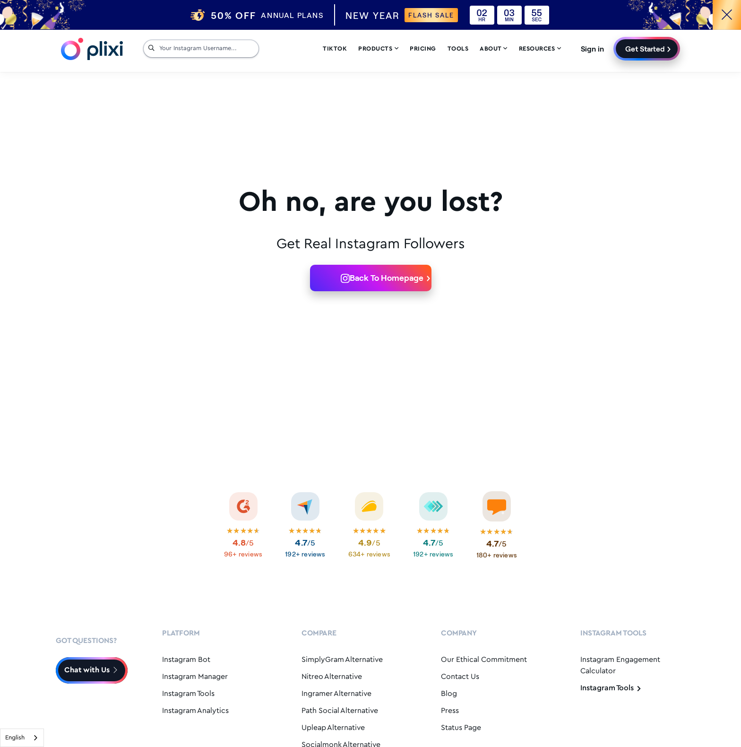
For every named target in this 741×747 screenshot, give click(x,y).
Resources (540, 50)
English (15, 738)
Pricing (423, 50)
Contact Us (460, 677)
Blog (449, 694)
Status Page (461, 728)
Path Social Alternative (340, 711)
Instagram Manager (195, 677)
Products (378, 50)
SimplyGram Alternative (342, 660)
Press (450, 711)
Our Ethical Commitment (484, 660)
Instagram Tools (188, 694)
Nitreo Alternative (332, 677)
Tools (458, 50)
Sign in (592, 49)
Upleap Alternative (333, 728)
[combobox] (22, 738)
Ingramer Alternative (336, 694)
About (494, 50)
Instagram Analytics (195, 711)
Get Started (645, 49)
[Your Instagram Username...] (206, 49)
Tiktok (335, 50)
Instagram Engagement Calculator (620, 665)
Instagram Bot (186, 660)
